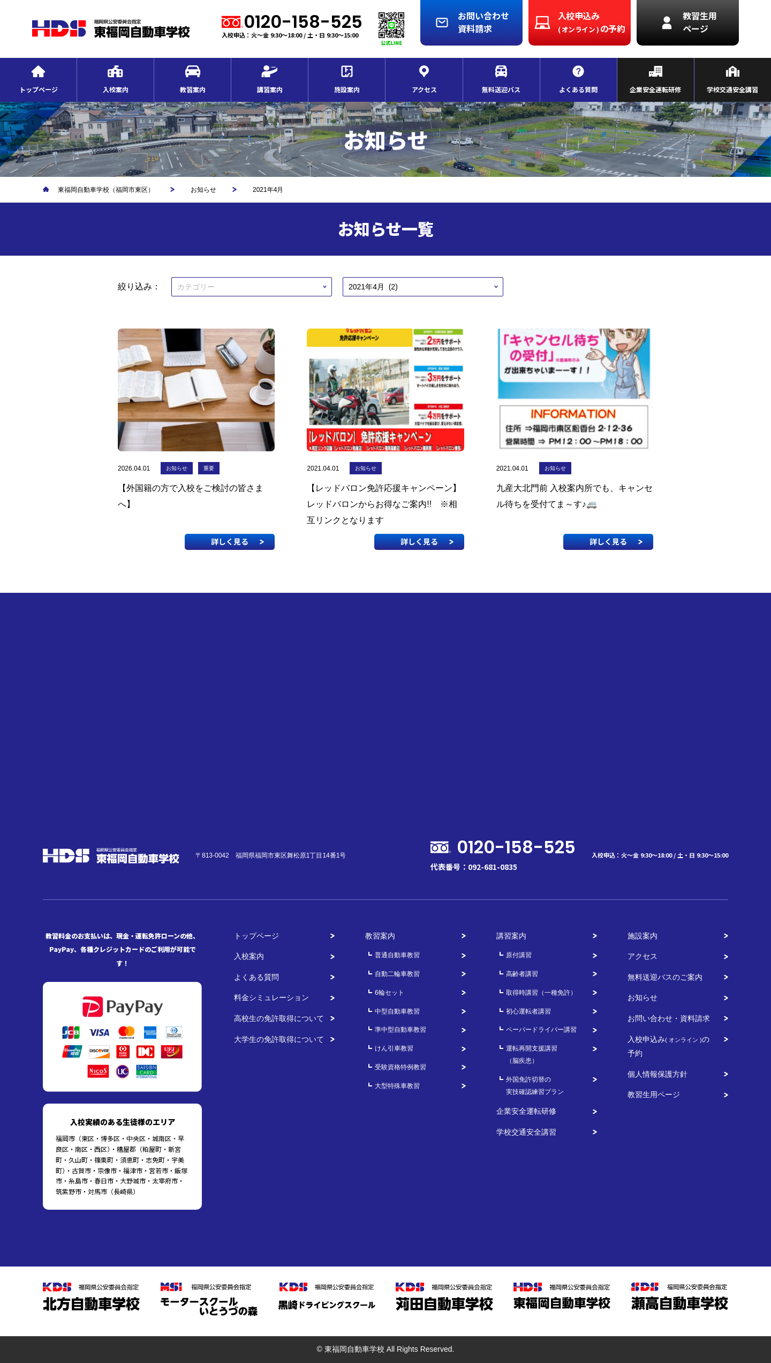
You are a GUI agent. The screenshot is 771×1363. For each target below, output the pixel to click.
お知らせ (642, 997)
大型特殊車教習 (397, 1086)
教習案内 (380, 936)
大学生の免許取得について (279, 1039)
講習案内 (511, 936)
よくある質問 (256, 977)
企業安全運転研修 (526, 1111)
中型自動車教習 (397, 1011)
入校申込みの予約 (668, 1046)
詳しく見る (229, 541)
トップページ (256, 936)
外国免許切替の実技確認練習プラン (535, 1086)
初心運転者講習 (528, 1011)
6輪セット (389, 992)
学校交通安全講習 (526, 1132)
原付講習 (519, 955)
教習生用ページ (654, 1094)
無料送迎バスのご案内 (665, 977)
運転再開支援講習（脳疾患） (531, 1054)
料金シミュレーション (271, 997)
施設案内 (642, 936)
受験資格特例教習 (400, 1067)
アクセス (642, 956)
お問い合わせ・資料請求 (669, 1018)
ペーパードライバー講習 (541, 1029)
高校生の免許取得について (279, 1018)
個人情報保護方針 (657, 1074)
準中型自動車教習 (400, 1029)
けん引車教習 (394, 1048)
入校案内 (249, 956)
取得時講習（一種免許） (541, 992)
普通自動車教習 (397, 955)
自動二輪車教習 (397, 974)
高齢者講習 (522, 974)
